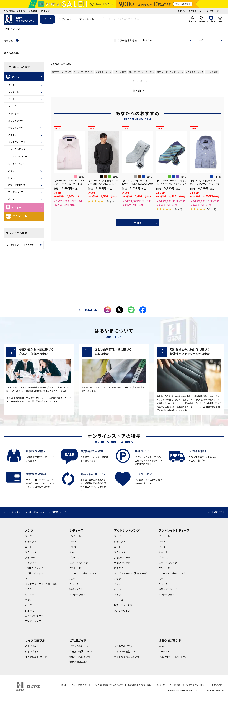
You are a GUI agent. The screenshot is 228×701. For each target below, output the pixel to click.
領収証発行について (79, 656)
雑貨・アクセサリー (17, 184)
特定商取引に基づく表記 (139, 684)
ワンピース (75, 568)
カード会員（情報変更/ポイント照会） (188, 684)
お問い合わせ (215, 11)
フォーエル (164, 651)
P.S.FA (162, 646)
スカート (74, 552)
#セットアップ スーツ (83, 71)
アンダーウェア (15, 192)
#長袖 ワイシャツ (103, 71)
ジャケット (13, 91)
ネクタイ (12, 134)
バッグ (11, 170)
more (137, 222)
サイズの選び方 (35, 640)
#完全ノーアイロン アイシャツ (170, 71)
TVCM (182, 11)
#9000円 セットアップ (61, 71)
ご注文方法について (79, 646)
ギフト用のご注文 (123, 646)
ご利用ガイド (197, 11)
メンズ (47, 19)
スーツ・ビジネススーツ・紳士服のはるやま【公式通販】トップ (35, 512)
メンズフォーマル (16, 141)
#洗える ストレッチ (194, 71)
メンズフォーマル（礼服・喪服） (42, 584)
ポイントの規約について (126, 651)
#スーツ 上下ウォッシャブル (141, 71)
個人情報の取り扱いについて (109, 684)
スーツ (11, 84)
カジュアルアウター (17, 149)
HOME (63, 684)
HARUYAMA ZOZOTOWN (172, 656)
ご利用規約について (80, 684)
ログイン (45, 10)
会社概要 (160, 684)
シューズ (12, 177)
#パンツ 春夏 (212, 71)
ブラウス (74, 557)
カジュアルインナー (17, 156)
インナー (29, 594)
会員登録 (32, 10)
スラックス (13, 106)
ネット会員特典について (126, 656)
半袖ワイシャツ (15, 127)
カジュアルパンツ (16, 163)
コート (11, 99)
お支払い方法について (81, 651)
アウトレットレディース (174, 530)
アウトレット (86, 19)
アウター (29, 589)
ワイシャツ (31, 562)
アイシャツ (13, 113)
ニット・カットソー (79, 562)
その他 (11, 199)
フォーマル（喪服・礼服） (83, 573)
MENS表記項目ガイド (36, 656)
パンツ (28, 600)
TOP (7, 28)
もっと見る (137, 81)
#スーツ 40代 (120, 71)
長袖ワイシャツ (15, 120)
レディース (65, 19)
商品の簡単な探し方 (79, 662)
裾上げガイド (32, 646)
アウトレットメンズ (127, 530)
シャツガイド (32, 651)
